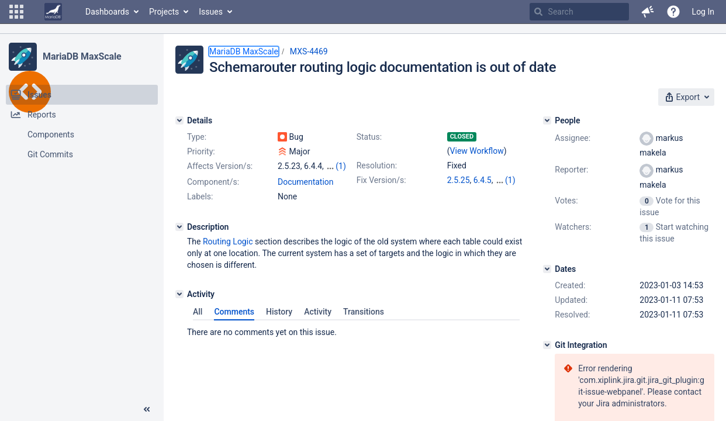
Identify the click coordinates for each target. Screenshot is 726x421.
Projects (164, 11)
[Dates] (547, 269)
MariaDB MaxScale (82, 56)
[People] (547, 120)
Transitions (363, 311)
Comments (234, 311)
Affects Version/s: (220, 166)
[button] (16, 11)
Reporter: (571, 169)
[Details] (179, 120)
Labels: (200, 196)
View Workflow (477, 151)
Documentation (306, 182)
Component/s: (213, 182)
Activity (317, 311)
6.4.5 (482, 180)
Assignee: (572, 138)
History (279, 311)
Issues (211, 11)
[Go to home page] (53, 11)
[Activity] (179, 294)
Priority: (201, 151)
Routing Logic (228, 241)
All (197, 311)
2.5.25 (458, 180)
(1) (341, 166)
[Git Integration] (547, 345)
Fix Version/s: (381, 180)
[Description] (179, 227)
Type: (196, 137)
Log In (703, 11)
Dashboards (107, 11)
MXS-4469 (309, 51)
